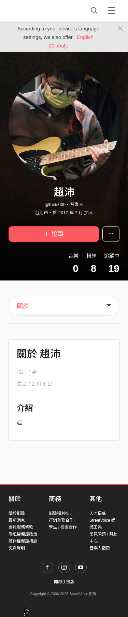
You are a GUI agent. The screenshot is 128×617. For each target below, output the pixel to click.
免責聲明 (17, 548)
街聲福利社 (59, 513)
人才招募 (97, 513)
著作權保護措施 (23, 541)
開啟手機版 (64, 581)
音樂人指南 (99, 548)
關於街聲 (17, 513)
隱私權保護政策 (23, 534)
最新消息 (17, 520)
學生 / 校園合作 (63, 527)
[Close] (120, 29)
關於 (23, 306)
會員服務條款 (21, 527)
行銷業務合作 (61, 520)
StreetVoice (37, 10)
